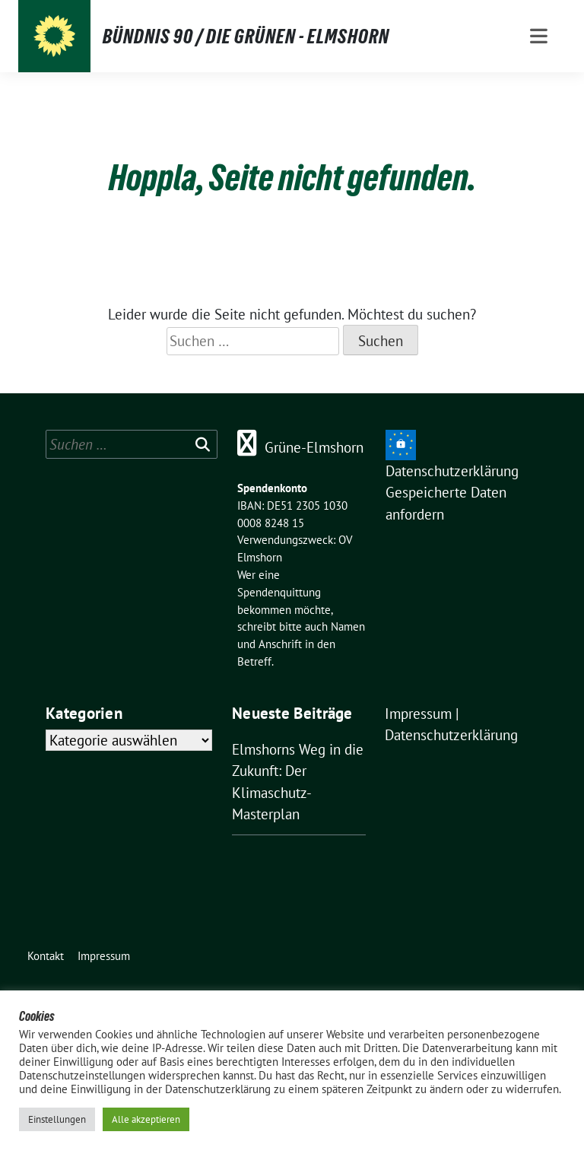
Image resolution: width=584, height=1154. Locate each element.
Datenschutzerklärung (452, 471)
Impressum (418, 713)
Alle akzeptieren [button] (146, 1119)
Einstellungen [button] (57, 1119)
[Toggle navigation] (539, 36)
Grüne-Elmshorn (314, 447)
